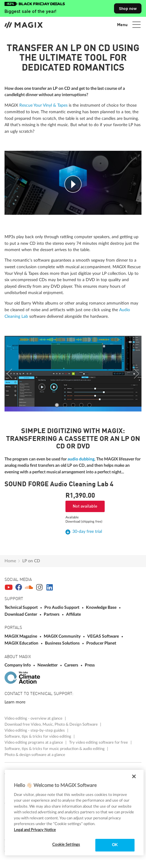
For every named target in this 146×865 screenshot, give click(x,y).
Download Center (21, 614)
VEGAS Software (103, 636)
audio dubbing (81, 459)
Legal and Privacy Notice (35, 830)
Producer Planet (101, 643)
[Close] (134, 776)
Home (10, 561)
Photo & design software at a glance (35, 755)
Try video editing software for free (99, 742)
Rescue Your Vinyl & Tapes (43, 105)
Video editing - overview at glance (34, 718)
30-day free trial (87, 531)
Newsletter (48, 665)
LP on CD (31, 561)
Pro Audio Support (62, 607)
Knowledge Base (101, 607)
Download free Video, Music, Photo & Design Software (52, 724)
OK (115, 845)
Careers (71, 665)
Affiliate (73, 614)
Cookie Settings (66, 845)
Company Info (18, 665)
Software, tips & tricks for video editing (38, 736)
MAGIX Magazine (21, 636)
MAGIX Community (62, 636)
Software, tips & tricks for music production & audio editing (55, 749)
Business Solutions (63, 643)
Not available (85, 506)
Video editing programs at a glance (34, 742)
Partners (52, 614)
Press (90, 665)
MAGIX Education (22, 643)
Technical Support (22, 607)
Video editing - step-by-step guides (35, 730)
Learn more (15, 702)
